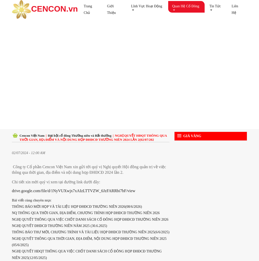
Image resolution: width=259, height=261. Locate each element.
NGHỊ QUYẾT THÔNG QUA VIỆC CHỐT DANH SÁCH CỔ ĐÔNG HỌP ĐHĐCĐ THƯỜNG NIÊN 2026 (90, 219)
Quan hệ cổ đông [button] (185, 6)
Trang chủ (88, 9)
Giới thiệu (111, 9)
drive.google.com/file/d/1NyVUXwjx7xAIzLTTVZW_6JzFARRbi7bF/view (73, 191)
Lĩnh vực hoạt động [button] (146, 6)
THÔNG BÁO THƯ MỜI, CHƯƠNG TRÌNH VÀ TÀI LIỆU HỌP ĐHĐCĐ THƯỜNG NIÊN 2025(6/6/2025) (90, 232)
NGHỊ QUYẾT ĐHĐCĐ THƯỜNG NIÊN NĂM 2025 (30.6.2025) (59, 226)
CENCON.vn (43, 9)
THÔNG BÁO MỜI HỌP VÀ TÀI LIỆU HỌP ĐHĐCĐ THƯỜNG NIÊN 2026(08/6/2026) (77, 207)
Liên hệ (235, 9)
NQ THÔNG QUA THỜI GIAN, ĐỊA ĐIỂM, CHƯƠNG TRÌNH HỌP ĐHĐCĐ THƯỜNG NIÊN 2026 (86, 213)
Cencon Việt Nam (32, 135)
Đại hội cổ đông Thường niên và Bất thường (80, 135)
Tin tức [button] (215, 6)
